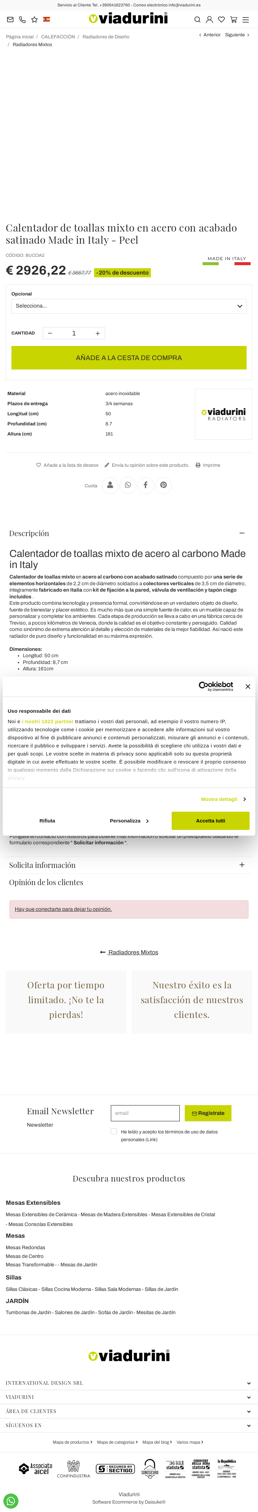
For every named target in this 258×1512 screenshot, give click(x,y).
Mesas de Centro (25, 1256)
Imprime (207, 465)
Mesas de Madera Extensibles (114, 1214)
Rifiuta (47, 820)
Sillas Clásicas (22, 1289)
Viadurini (128, 1397)
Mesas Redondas (25, 1247)
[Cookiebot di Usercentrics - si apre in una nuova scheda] (203, 686)
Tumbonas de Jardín (28, 1312)
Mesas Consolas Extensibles (40, 1224)
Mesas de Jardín (78, 1264)
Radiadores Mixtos (129, 952)
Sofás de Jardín (115, 1312)
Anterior (212, 34)
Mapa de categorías (116, 1442)
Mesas (15, 1235)
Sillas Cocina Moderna (66, 1289)
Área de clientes (128, 1411)
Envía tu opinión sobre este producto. (146, 465)
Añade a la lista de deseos (66, 465)
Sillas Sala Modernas (118, 1289)
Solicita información (42, 865)
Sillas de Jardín (161, 1289)
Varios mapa (189, 1442)
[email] (145, 1113)
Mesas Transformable (30, 1264)
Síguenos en (128, 1425)
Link (151, 1139)
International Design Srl (128, 1382)
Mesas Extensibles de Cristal (183, 1214)
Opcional (21, 293)
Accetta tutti (210, 820)
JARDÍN (17, 1301)
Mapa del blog (156, 1442)
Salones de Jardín (74, 1312)
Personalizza (129, 820)
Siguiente (235, 34)
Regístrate (208, 1113)
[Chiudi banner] (248, 686)
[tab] (129, 533)
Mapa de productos (71, 1442)
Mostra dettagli (219, 799)
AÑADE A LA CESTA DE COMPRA (129, 357)
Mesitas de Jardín (155, 1312)
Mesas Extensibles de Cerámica (41, 1214)
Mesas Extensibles (33, 1202)
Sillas (14, 1277)
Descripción (29, 533)
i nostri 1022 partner (48, 721)
